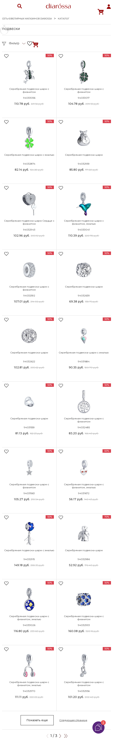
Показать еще (37, 720)
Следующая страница (73, 720)
